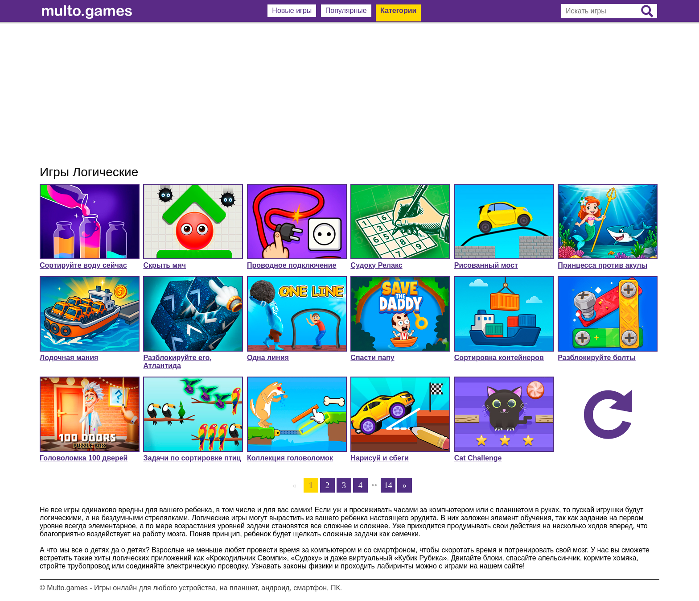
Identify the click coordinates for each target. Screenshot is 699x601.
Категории (398, 10)
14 (388, 485)
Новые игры (292, 10)
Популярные (346, 10)
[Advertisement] (349, 93)
